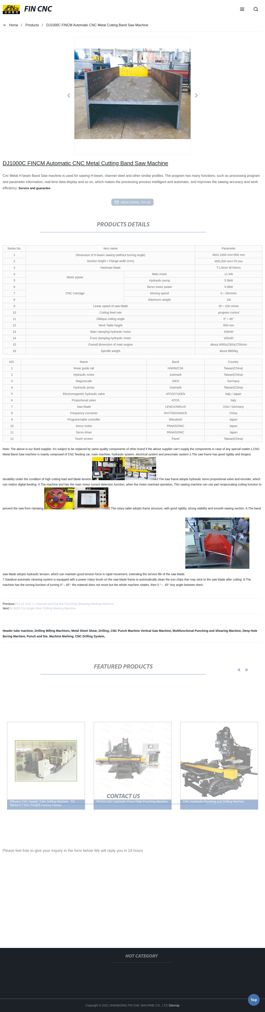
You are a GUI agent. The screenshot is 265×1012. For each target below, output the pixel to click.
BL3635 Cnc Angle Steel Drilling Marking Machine (43, 608)
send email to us (132, 202)
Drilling (104, 630)
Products (32, 25)
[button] (242, 10)
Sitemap (174, 1005)
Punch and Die (37, 636)
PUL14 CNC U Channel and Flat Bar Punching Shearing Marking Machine (64, 604)
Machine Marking (61, 636)
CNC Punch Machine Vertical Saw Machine (140, 630)
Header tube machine (18, 630)
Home (13, 25)
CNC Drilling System (89, 636)
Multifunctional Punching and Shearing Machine (207, 630)
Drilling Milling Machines (52, 630)
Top (254, 999)
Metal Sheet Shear (84, 630)
